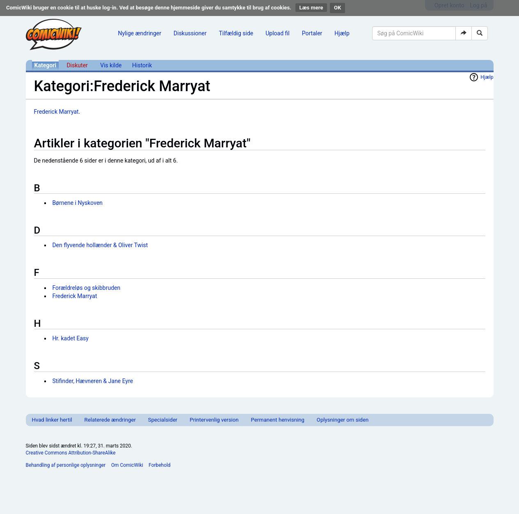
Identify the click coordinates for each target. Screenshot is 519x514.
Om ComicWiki (127, 465)
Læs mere (311, 8)
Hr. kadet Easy (70, 338)
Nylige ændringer (140, 33)
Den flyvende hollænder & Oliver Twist (100, 245)
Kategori (45, 65)
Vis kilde (110, 65)
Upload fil (277, 33)
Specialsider (162, 420)
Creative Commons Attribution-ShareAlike (71, 453)
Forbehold (159, 465)
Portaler (312, 33)
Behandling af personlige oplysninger (66, 465)
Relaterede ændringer (110, 420)
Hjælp (341, 33)
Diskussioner (190, 33)
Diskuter (76, 65)
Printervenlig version (214, 420)
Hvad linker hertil (52, 420)
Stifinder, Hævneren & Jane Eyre (92, 381)
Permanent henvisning (277, 420)
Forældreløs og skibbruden (86, 288)
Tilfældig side (236, 33)
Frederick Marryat (56, 111)
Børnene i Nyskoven (77, 203)
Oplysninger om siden (342, 420)
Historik (142, 65)
